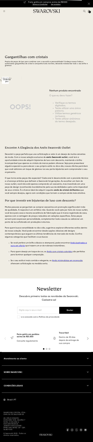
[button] (84, 11)
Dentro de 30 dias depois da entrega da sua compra (69, 340)
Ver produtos (56, 4)
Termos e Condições (39, 4)
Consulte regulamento (27, 341)
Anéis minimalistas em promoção (67, 261)
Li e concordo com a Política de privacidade (40, 317)
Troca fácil (64, 333)
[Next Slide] (88, 338)
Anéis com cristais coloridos (59, 252)
